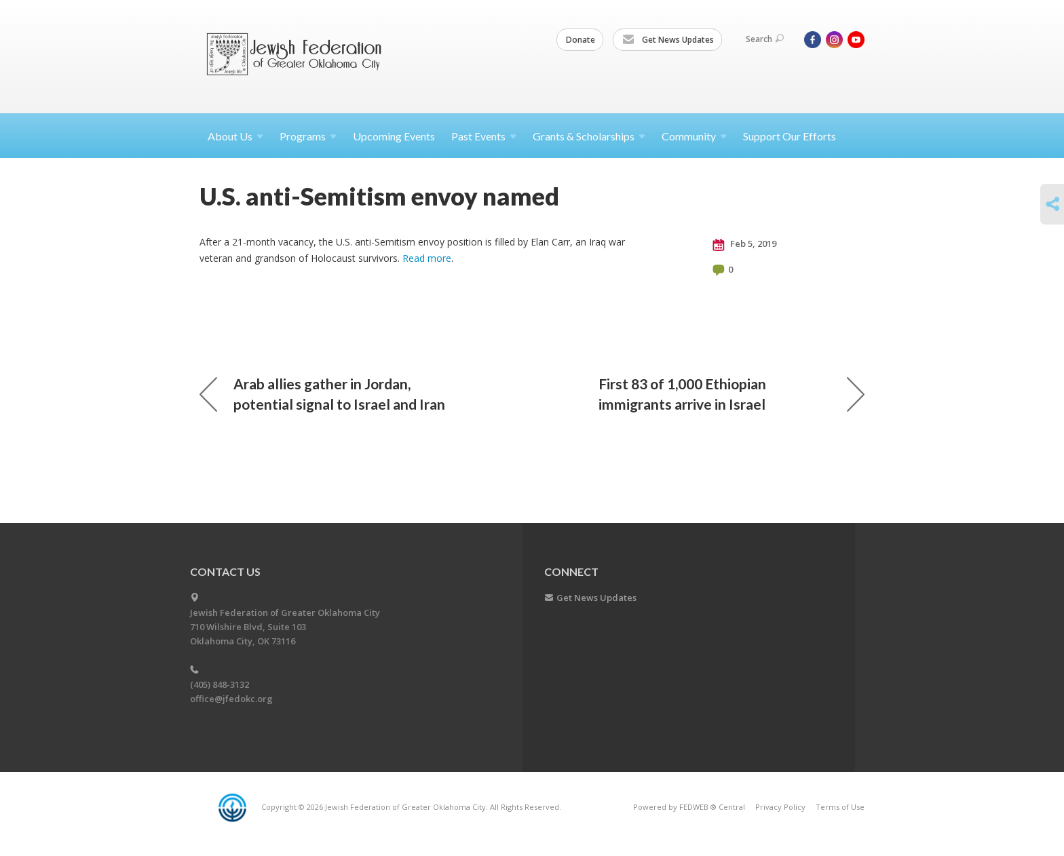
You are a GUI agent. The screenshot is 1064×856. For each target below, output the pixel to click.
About (235, 136)
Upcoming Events (394, 136)
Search (765, 39)
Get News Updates (668, 40)
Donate (580, 39)
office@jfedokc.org (231, 699)
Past (483, 136)
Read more (426, 258)
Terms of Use (840, 807)
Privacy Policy (780, 807)
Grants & (589, 136)
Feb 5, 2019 (744, 244)
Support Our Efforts (789, 136)
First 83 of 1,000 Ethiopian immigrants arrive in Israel (731, 393)
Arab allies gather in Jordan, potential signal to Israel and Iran (322, 393)
